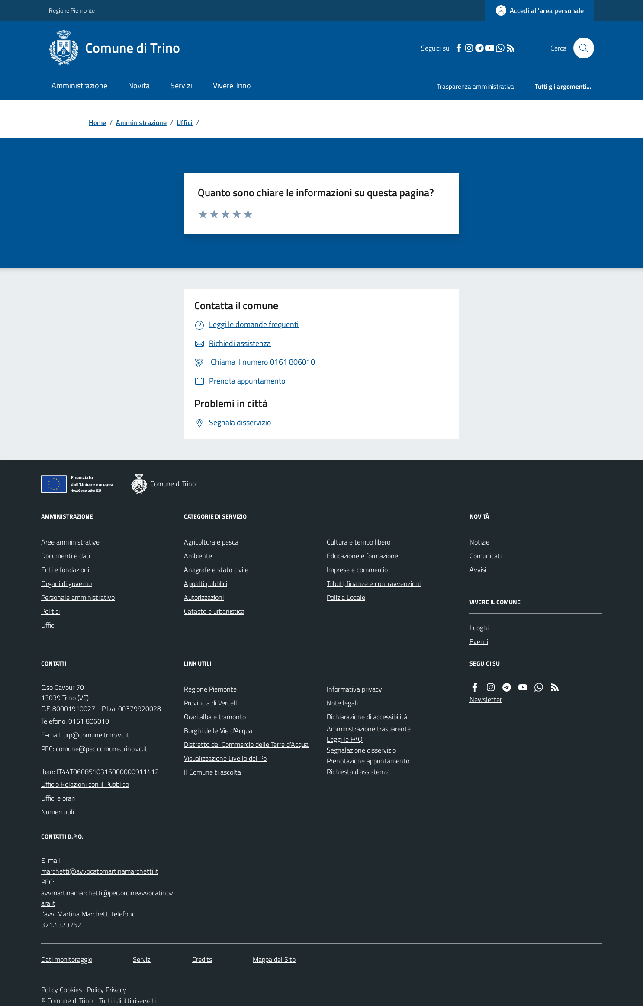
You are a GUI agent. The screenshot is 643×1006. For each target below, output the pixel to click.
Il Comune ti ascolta (212, 772)
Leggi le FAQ (345, 739)
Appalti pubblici (205, 583)
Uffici (185, 122)
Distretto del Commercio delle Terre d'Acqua (246, 744)
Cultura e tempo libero (358, 542)
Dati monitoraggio (66, 959)
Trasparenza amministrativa (475, 86)
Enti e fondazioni (65, 569)
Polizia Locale (346, 597)
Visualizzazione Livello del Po (225, 758)
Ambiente (198, 556)
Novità (139, 85)
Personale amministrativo (78, 597)
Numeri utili (57, 812)
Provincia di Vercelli (211, 703)
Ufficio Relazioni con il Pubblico (85, 784)
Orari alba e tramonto (215, 716)
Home (97, 122)
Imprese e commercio (357, 569)
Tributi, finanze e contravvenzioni (374, 583)
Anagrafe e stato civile (216, 569)
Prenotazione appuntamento (368, 761)
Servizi (181, 85)
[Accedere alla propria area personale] (539, 10)
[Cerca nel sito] (580, 48)
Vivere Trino (232, 85)
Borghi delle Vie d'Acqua (218, 730)
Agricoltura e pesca (211, 542)
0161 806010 (88, 721)
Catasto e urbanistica (214, 611)
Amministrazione (79, 85)
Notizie (479, 542)
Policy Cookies (61, 989)
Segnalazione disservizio (361, 750)
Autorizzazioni (204, 597)
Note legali (342, 703)
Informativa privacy (354, 689)
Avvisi (477, 569)
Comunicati (485, 556)
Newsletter (485, 699)
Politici (50, 611)
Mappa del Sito (274, 959)
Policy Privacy (106, 989)
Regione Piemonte (72, 10)
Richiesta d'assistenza (358, 771)
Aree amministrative (70, 542)
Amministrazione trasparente (369, 729)
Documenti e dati (65, 556)
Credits (202, 959)
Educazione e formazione (362, 556)
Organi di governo (66, 583)
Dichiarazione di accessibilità (367, 716)
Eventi (478, 641)
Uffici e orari (58, 798)
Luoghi (479, 627)
